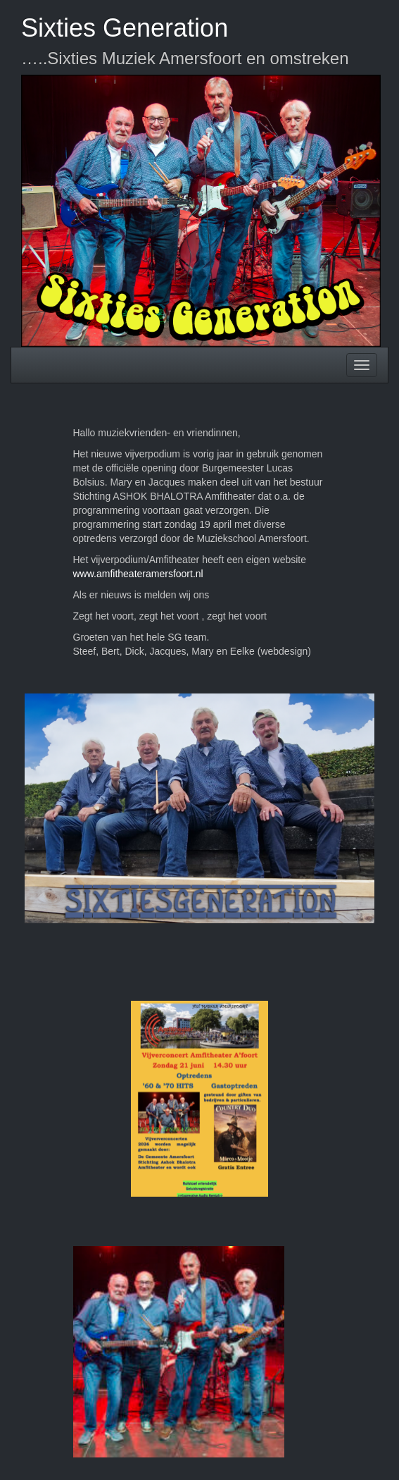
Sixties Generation (124, 27)
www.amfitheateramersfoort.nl (138, 573)
